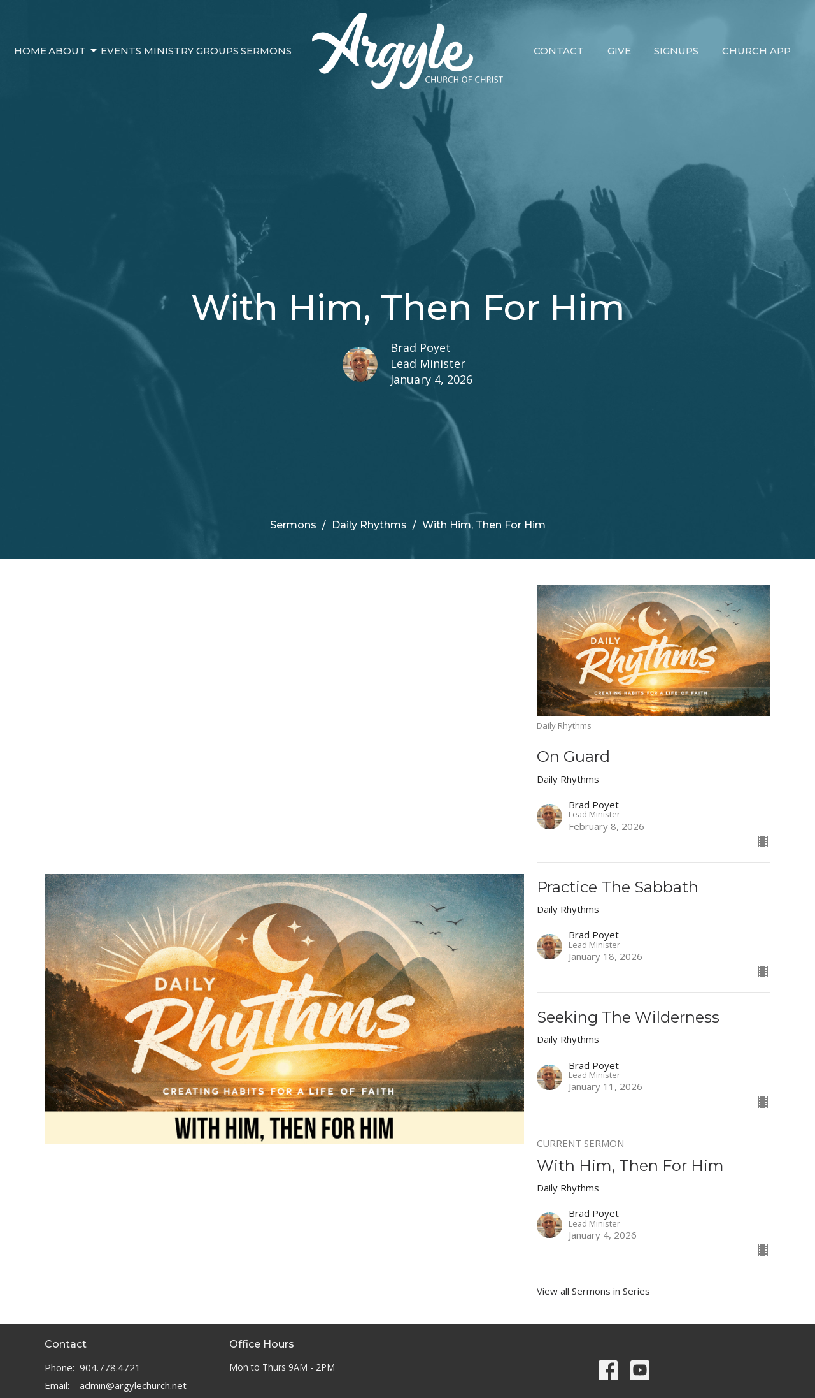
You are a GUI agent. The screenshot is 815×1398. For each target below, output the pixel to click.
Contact (559, 51)
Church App (756, 51)
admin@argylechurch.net (133, 1385)
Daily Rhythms (369, 525)
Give (619, 51)
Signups (676, 51)
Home (30, 51)
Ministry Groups (191, 51)
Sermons (266, 51)
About (73, 51)
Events (121, 51)
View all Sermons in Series (593, 1291)
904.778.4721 (110, 1367)
